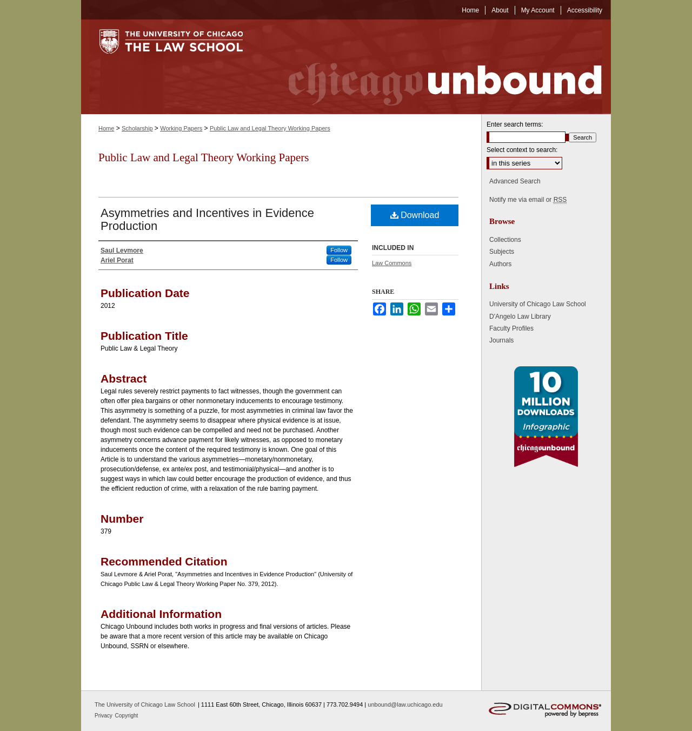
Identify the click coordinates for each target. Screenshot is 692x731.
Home (106, 128)
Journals (501, 340)
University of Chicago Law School (537, 304)
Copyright (126, 716)
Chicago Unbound (435, 66)
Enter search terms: (515, 124)
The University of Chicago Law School (145, 704)
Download (415, 215)
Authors (500, 264)
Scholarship (137, 128)
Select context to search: (522, 150)
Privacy (104, 716)
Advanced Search (515, 181)
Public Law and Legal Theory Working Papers (270, 128)
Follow (339, 250)
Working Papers (181, 128)
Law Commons (391, 263)
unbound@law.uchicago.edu (405, 704)
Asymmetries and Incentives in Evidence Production (207, 219)
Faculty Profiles (511, 328)
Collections (505, 239)
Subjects (501, 251)
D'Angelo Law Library (520, 316)
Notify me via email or (528, 199)
